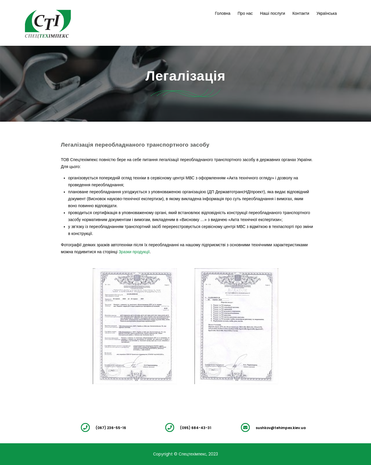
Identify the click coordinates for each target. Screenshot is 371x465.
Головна (222, 13)
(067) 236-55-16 (111, 427)
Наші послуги (272, 13)
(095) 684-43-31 (195, 427)
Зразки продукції (134, 251)
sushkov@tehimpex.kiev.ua (281, 427)
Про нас (245, 13)
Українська (327, 13)
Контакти (300, 13)
